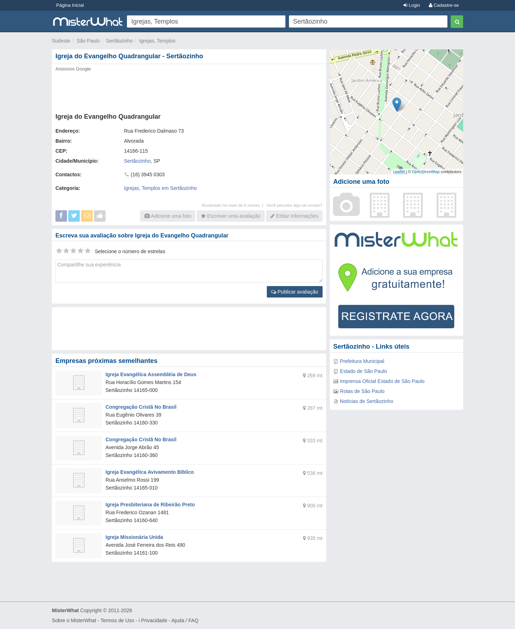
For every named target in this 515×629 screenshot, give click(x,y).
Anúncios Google (73, 69)
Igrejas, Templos (157, 41)
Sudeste (61, 41)
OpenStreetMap (426, 171)
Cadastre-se (444, 5)
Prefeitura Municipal (362, 361)
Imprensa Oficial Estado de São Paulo (382, 381)
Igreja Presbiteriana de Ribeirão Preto (150, 504)
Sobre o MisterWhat (74, 620)
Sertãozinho (119, 41)
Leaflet (399, 171)
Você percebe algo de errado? (294, 205)
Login (411, 5)
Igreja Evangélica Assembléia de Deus (151, 374)
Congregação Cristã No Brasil (141, 407)
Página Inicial (70, 5)
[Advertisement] (188, 90)
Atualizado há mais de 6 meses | (234, 205)
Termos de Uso (117, 620)
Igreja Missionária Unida (134, 537)
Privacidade (154, 620)
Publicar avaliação (294, 292)
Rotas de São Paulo (362, 391)
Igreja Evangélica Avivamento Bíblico (150, 472)
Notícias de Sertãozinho (366, 401)
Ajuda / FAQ (184, 620)
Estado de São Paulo (363, 371)
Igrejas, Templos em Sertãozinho (160, 188)
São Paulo (88, 41)
